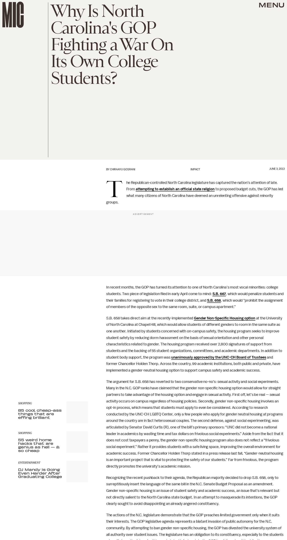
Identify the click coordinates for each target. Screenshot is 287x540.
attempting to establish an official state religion (175, 189)
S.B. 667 (219, 294)
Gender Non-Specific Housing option (224, 318)
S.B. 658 (214, 300)
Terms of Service (74, 369)
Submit (78, 363)
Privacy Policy (26, 371)
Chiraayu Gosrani (122, 169)
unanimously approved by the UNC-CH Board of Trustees (218, 357)
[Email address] (53, 352)
